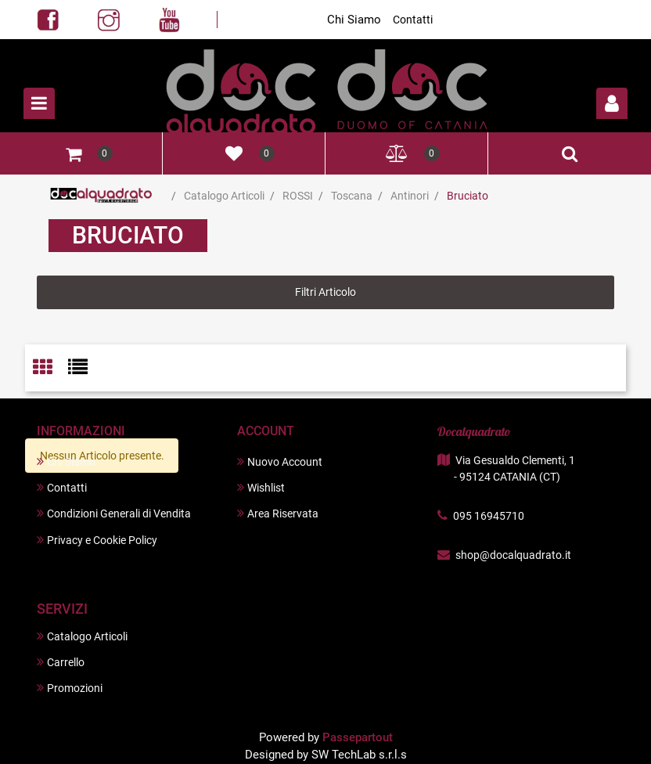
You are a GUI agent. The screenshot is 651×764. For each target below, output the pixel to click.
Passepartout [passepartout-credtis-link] (357, 737)
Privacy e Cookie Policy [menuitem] (97, 539)
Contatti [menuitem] (62, 487)
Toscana (351, 195)
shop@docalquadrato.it (513, 555)
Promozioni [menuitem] (70, 687)
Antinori (409, 195)
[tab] (50, 368)
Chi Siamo (354, 20)
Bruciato (467, 195)
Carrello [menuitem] (61, 661)
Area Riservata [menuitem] (277, 513)
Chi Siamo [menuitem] (66, 461)
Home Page (101, 196)
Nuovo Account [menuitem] (279, 461)
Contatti (413, 19)
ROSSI (297, 195)
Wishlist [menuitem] (261, 487)
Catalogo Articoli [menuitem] (82, 636)
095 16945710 (488, 516)
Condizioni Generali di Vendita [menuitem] (114, 513)
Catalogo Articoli (224, 195)
